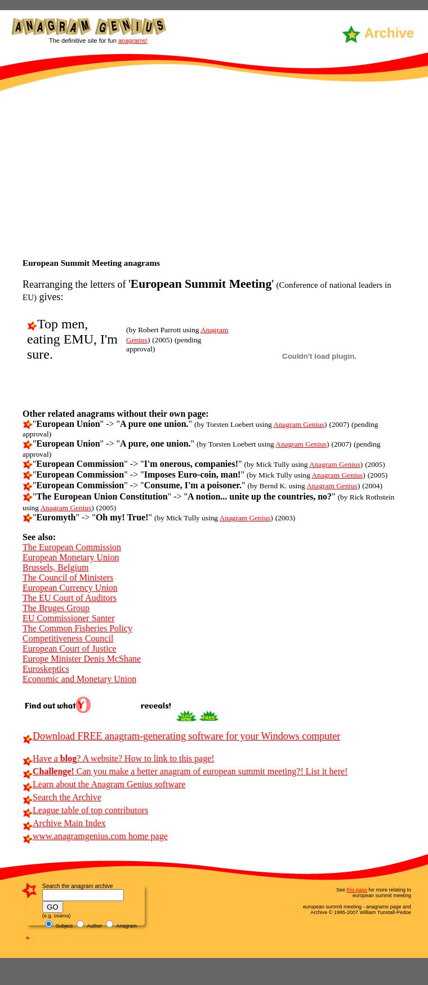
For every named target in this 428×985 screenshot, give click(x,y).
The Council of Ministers (68, 577)
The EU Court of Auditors (70, 598)
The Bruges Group (56, 608)
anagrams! (133, 40)
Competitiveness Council (68, 638)
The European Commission (72, 547)
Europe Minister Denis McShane (82, 658)
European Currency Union (70, 587)
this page (356, 890)
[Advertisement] (214, 173)
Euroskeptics (46, 669)
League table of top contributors (85, 810)
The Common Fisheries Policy (77, 628)
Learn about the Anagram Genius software (104, 784)
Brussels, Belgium (55, 567)
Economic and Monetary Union (79, 679)
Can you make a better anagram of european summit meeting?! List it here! (185, 771)
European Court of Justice (70, 648)
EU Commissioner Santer (69, 618)
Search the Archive (62, 797)
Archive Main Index (64, 823)
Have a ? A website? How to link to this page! (119, 758)
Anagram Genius (298, 424)
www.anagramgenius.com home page (95, 836)
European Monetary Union (71, 557)
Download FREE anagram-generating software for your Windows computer (181, 736)
